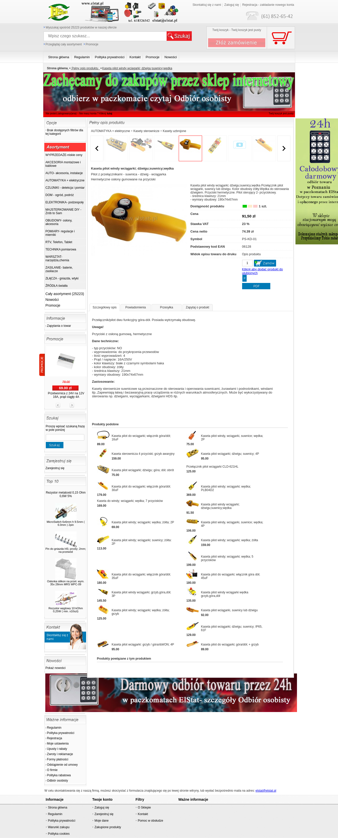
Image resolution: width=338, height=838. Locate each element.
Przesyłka (166, 307)
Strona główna (57, 807)
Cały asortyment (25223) (65, 294)
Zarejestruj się (55, 468)
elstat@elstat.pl (265, 790)
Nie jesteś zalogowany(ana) (61, 113)
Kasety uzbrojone (174, 131)
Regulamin (54, 727)
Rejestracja (54, 738)
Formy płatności (57, 759)
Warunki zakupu (58, 827)
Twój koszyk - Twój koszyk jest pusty (236, 30)
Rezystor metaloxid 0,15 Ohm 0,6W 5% (66, 494)
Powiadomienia (135, 307)
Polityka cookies (58, 833)
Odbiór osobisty (57, 780)
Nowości (52, 300)
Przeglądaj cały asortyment (64, 44)
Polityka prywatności (60, 733)
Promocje (92, 44)
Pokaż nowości (56, 668)
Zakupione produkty (107, 827)
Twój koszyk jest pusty (272, 4)
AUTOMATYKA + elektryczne (110, 131)
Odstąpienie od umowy (62, 764)
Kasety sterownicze (146, 131)
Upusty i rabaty (57, 749)
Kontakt (143, 814)
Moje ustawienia (58, 743)
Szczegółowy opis (105, 307)
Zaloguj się (101, 807)
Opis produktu (251, 254)
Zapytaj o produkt (197, 307)
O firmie (52, 770)
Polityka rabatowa (59, 775)
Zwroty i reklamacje (60, 754)
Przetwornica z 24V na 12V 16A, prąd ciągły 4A (66, 395)
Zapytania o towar (59, 326)
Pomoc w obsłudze (150, 820)
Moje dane (101, 820)
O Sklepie (144, 807)
